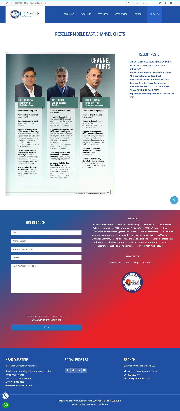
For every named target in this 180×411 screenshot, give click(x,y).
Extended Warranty (101, 239)
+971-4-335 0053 (15, 3)
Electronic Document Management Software (114, 232)
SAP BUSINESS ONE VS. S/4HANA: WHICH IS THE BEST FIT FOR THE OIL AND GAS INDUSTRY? (151, 65)
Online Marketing (149, 232)
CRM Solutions (122, 228)
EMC (165, 228)
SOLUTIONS (70, 14)
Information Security (128, 224)
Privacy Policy (78, 404)
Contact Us (154, 14)
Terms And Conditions (97, 404)
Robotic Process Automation (143, 242)
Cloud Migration (116, 242)
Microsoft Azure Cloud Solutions (132, 239)
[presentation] (34, 306)
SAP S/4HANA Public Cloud (150, 246)
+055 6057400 (133, 375)
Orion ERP (149, 224)
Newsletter (115, 262)
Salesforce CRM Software (146, 228)
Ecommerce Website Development (115, 246)
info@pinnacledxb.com (36, 3)
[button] (174, 200)
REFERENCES (104, 14)
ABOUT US (139, 14)
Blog (136, 262)
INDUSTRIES (87, 14)
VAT (127, 262)
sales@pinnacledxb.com (20, 385)
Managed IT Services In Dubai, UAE (136, 235)
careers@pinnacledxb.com (46, 320)
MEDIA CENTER (122, 14)
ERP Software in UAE (103, 224)
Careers (147, 262)
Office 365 (163, 235)
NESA (164, 242)
